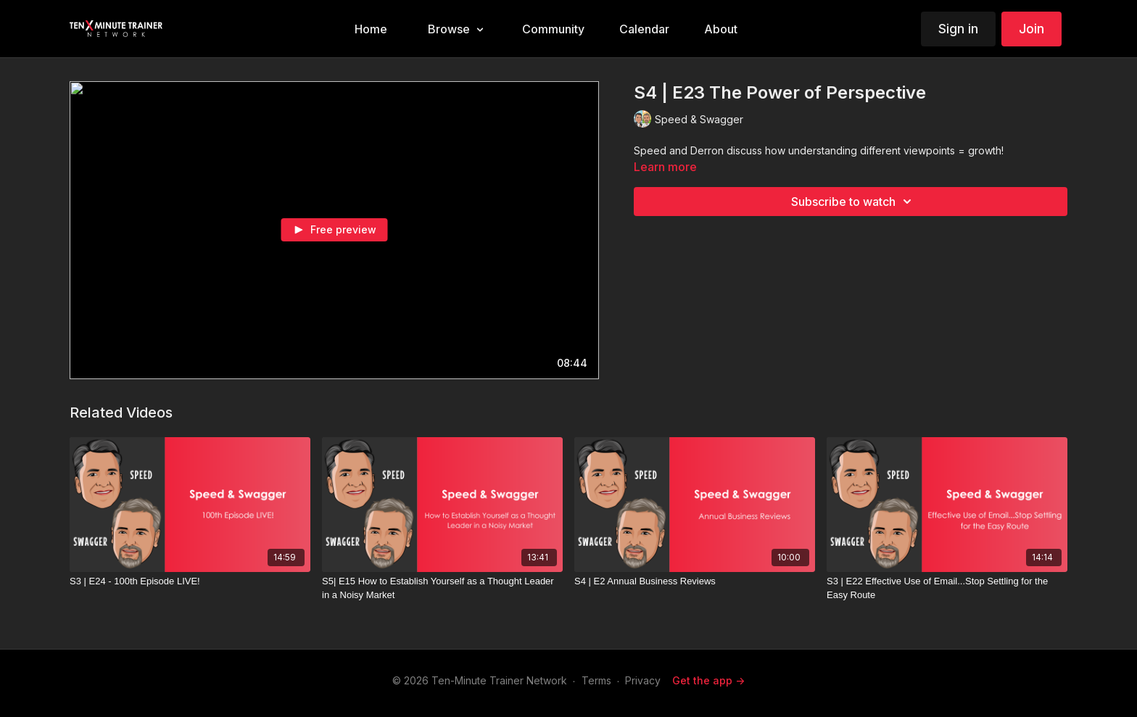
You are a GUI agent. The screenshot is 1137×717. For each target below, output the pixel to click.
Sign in (958, 28)
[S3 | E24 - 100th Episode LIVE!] (190, 581)
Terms (596, 680)
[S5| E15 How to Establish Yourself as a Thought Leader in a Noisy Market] (442, 588)
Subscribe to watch (853, 201)
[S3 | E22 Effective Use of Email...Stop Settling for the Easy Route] (947, 588)
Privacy (643, 680)
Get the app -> (708, 680)
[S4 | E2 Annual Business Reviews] (694, 581)
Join (1031, 28)
